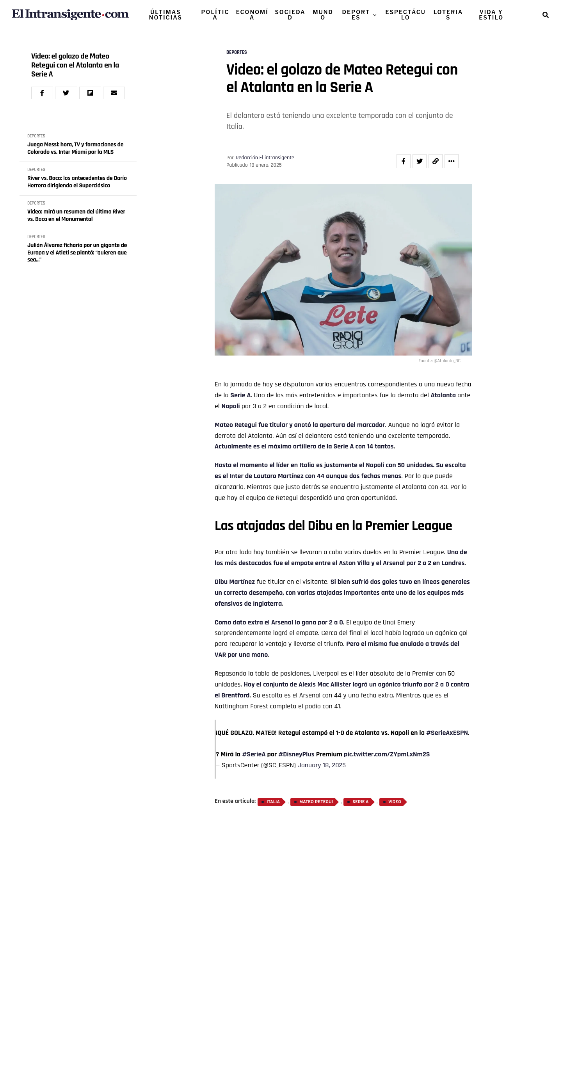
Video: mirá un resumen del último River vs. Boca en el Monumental (76, 215)
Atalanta (443, 395)
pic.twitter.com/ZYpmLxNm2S (387, 754)
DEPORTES (356, 15)
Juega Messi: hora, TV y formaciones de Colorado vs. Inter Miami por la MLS (75, 148)
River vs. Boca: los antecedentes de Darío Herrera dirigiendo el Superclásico (77, 182)
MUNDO (323, 15)
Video (394, 802)
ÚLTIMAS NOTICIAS (165, 15)
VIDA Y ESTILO (491, 15)
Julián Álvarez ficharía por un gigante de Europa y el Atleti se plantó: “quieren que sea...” (77, 252)
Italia (273, 802)
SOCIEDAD (290, 15)
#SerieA (253, 754)
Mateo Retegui (236, 424)
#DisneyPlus (296, 754)
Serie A (240, 395)
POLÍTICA (215, 15)
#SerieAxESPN (447, 732)
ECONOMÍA (252, 15)
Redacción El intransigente (265, 157)
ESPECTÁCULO (406, 15)
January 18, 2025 (322, 765)
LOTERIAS (448, 15)
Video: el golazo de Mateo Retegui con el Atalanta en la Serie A (75, 65)
